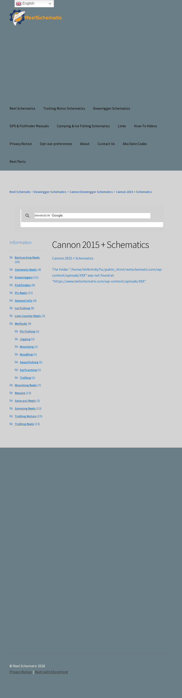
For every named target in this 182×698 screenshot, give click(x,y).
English (25, 3)
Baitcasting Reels (27, 257)
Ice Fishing (22, 308)
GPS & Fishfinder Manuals (29, 126)
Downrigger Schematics (111, 108)
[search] (92, 215)
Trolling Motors (26, 416)
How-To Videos (145, 126)
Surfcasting (28, 370)
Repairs (20, 393)
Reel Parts (18, 161)
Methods (21, 324)
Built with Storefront (51, 671)
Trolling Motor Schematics (64, 108)
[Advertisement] (91, 65)
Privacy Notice (21, 143)
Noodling (26, 354)
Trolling (25, 378)
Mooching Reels (26, 385)
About (85, 143)
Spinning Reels (25, 408)
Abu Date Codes (135, 143)
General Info (23, 300)
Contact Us (106, 143)
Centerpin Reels (26, 269)
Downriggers (24, 277)
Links (122, 126)
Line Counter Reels (28, 316)
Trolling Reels (24, 424)
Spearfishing (29, 362)
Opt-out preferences (56, 143)
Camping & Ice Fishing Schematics (83, 126)
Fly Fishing (27, 331)
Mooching (27, 347)
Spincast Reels (25, 401)
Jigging (25, 339)
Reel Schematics (22, 108)
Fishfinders (23, 285)
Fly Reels (21, 293)
